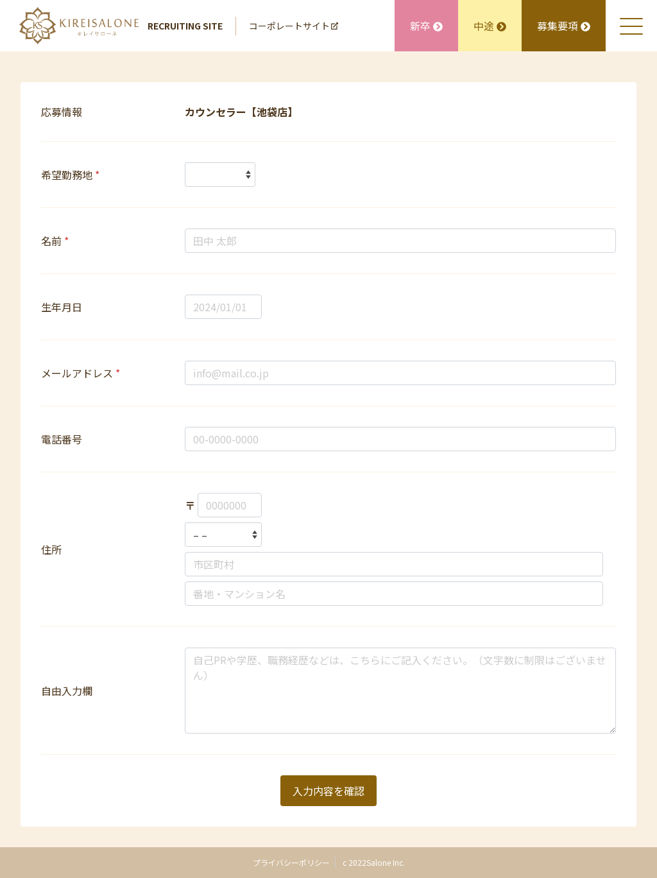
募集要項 (563, 25)
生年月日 (61, 306)
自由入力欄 (66, 690)
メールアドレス (80, 373)
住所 (51, 549)
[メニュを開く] (631, 25)
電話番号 (61, 439)
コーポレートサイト (293, 25)
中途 (490, 25)
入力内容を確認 (328, 790)
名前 (55, 240)
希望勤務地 (70, 174)
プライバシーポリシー (291, 862)
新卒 (426, 25)
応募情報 (61, 111)
